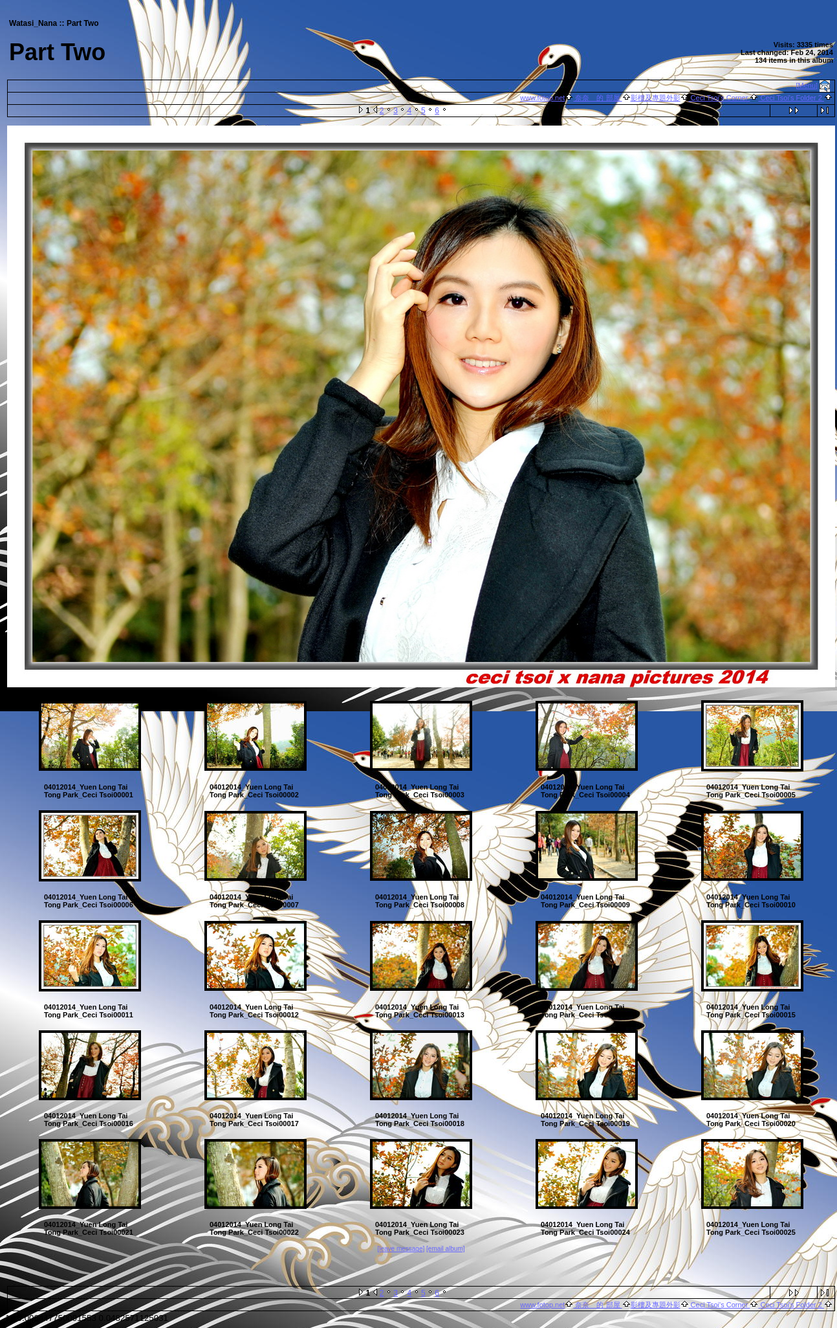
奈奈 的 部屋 (597, 98)
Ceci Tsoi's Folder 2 (791, 98)
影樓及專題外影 (655, 98)
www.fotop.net (542, 98)
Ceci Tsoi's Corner (719, 98)
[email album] (445, 1248)
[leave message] (400, 1248)
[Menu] (807, 85)
